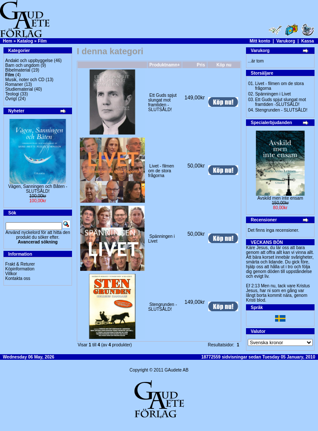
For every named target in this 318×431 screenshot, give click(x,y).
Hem (8, 41)
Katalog (25, 41)
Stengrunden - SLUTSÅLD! (162, 307)
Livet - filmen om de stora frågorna (161, 171)
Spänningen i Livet (273, 94)
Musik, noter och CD (25, 79)
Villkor (11, 273)
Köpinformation (19, 268)
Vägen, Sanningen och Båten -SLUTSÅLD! (37, 189)
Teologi (12, 94)
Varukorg (285, 41)
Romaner (14, 84)
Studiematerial (19, 89)
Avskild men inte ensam (280, 198)
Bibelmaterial (17, 70)
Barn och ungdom (22, 65)
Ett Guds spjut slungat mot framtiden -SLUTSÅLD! (162, 102)
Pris (201, 65)
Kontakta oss (17, 278)
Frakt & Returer (20, 264)
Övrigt (11, 98)
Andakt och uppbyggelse (29, 60)
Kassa (307, 41)
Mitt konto (259, 41)
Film (42, 41)
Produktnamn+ (164, 65)
